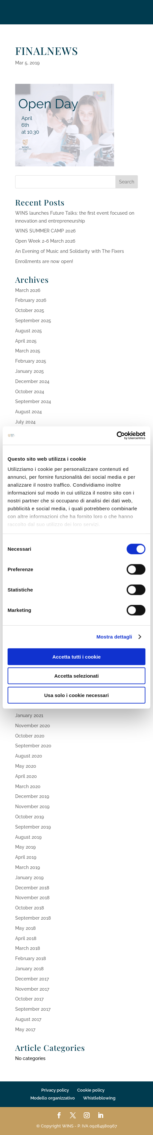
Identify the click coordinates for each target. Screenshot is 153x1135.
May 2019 (25, 847)
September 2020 (33, 745)
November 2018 (32, 897)
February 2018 (30, 958)
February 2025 (30, 361)
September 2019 (33, 827)
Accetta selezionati (76, 676)
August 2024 (28, 411)
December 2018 (32, 887)
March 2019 (27, 867)
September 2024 (33, 401)
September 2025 (33, 320)
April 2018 (25, 938)
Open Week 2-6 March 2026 (45, 241)
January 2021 (29, 715)
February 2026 (30, 300)
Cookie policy (91, 1090)
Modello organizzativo (52, 1098)
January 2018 (29, 968)
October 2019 (29, 816)
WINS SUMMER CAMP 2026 (45, 230)
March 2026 (27, 290)
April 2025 (26, 341)
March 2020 (28, 786)
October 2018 (29, 907)
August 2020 (28, 756)
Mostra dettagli (114, 637)
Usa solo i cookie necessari (76, 695)
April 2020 (26, 776)
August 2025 (28, 330)
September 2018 (33, 918)
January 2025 (29, 371)
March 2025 (27, 350)
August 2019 (28, 837)
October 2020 (30, 735)
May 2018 (25, 928)
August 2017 (28, 1019)
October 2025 (29, 310)
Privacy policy (55, 1090)
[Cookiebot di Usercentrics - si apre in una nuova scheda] (116, 435)
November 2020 (32, 725)
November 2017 (32, 989)
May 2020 (25, 766)
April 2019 (25, 857)
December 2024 (32, 381)
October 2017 (29, 999)
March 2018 (27, 948)
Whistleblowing (99, 1098)
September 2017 (32, 1009)
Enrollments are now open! (44, 261)
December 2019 (32, 796)
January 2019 (29, 877)
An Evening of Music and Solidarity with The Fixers (69, 251)
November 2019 (32, 806)
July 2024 (25, 421)
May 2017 (25, 1029)
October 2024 (29, 391)
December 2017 (32, 978)
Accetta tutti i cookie (76, 656)
